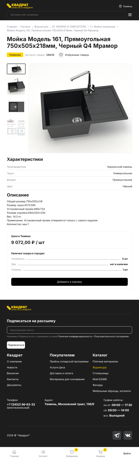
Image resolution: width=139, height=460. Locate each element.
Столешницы (100, 373)
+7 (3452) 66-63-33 (21, 404)
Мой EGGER (100, 379)
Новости (12, 367)
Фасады (98, 384)
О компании (14, 361)
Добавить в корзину (69, 281)
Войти (127, 453)
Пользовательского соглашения (111, 336)
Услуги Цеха (57, 367)
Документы (14, 384)
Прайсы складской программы (69, 361)
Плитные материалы (105, 361)
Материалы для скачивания (67, 379)
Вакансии (13, 373)
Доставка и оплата (61, 373)
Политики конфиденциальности (75, 336)
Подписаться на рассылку (31, 321)
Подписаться (16, 344)
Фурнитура (100, 367)
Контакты (12, 379)
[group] (80, 109)
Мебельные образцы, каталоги (112, 390)
